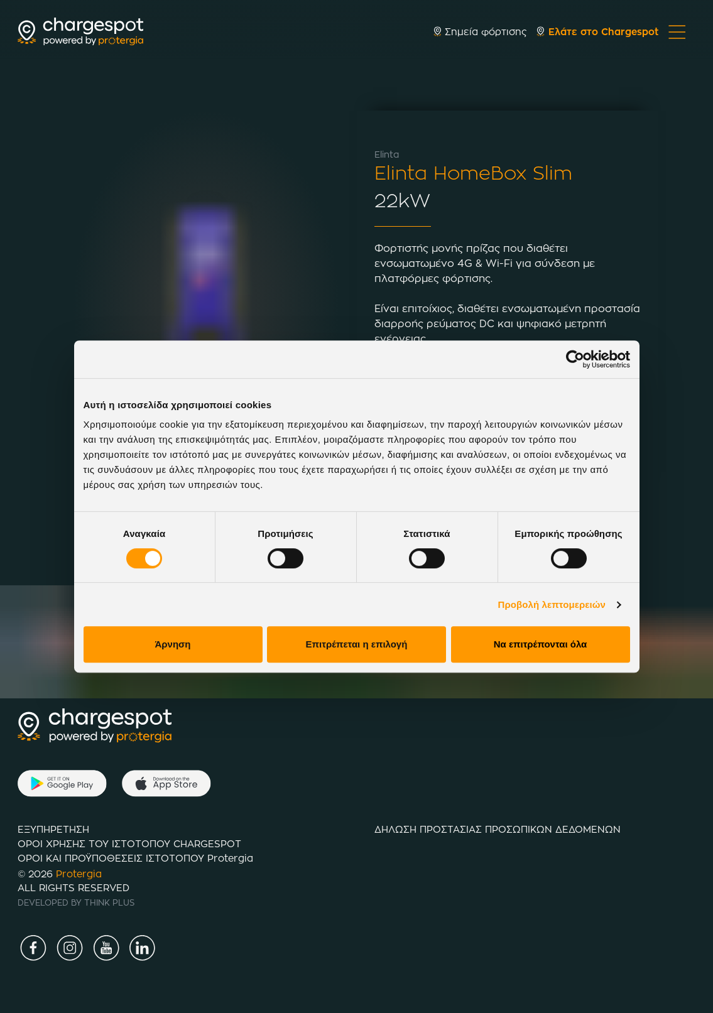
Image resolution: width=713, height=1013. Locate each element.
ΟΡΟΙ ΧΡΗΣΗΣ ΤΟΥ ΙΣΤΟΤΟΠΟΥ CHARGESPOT (129, 843)
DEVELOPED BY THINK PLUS (76, 902)
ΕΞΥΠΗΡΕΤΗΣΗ (53, 829)
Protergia (79, 874)
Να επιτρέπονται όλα (540, 644)
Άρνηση (172, 644)
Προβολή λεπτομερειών (552, 604)
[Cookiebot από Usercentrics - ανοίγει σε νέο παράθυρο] (575, 359)
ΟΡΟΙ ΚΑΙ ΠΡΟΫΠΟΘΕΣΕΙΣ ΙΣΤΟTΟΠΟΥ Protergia (135, 858)
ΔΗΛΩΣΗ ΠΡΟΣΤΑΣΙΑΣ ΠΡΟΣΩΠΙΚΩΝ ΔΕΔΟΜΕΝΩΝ (497, 829)
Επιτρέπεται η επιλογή (357, 644)
